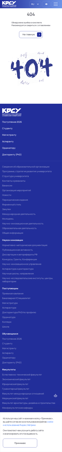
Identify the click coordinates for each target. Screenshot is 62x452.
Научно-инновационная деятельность (22, 223)
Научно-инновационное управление (21, 264)
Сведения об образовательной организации (25, 166)
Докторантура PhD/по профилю (19, 312)
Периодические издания (15, 199)
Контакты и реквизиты (13, 180)
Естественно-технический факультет (22, 374)
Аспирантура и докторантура (17, 268)
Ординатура (8, 317)
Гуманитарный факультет (15, 388)
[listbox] (35, 4)
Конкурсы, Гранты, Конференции (19, 259)
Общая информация (12, 232)
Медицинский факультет (15, 398)
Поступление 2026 (12, 338)
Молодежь (8, 218)
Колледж (7, 321)
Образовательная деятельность (19, 228)
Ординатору (8, 357)
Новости (6, 195)
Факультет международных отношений (23, 393)
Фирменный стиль (11, 204)
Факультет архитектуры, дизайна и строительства (28, 402)
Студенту (7, 343)
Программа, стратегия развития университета (27, 171)
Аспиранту (8, 352)
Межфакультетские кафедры (17, 407)
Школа (5, 326)
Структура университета (15, 176)
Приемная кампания (12, 293)
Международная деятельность (19, 214)
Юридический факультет (15, 384)
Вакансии (7, 185)
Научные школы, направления (18, 273)
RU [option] (32, 4)
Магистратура (10, 303)
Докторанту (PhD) (12, 362)
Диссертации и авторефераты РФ (19, 254)
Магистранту (9, 348)
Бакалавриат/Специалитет (16, 298)
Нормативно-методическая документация (24, 245)
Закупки (6, 209)
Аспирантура (9, 307)
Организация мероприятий (16, 190)
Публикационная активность (17, 249)
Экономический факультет (16, 379)
